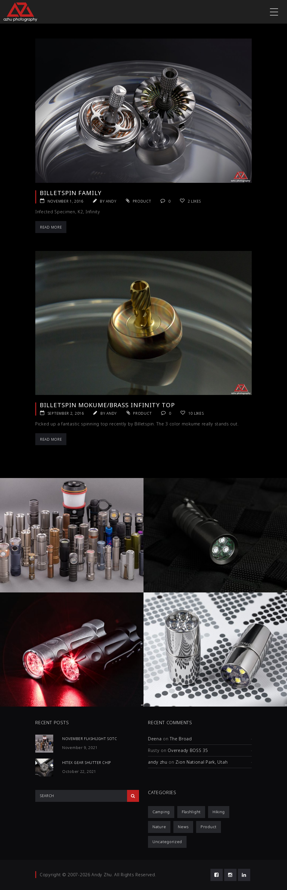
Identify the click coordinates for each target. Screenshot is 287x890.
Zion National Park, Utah (201, 762)
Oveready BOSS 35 (188, 750)
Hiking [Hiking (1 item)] (219, 811)
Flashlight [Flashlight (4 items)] (191, 811)
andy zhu (157, 762)
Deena (155, 739)
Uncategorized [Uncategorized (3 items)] (167, 841)
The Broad (181, 739)
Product (142, 201)
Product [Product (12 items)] (208, 826)
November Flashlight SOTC (89, 738)
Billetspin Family (71, 193)
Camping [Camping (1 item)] (161, 811)
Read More (51, 227)
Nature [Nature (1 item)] (159, 826)
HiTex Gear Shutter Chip (86, 762)
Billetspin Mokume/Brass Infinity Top (107, 405)
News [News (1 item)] (183, 826)
